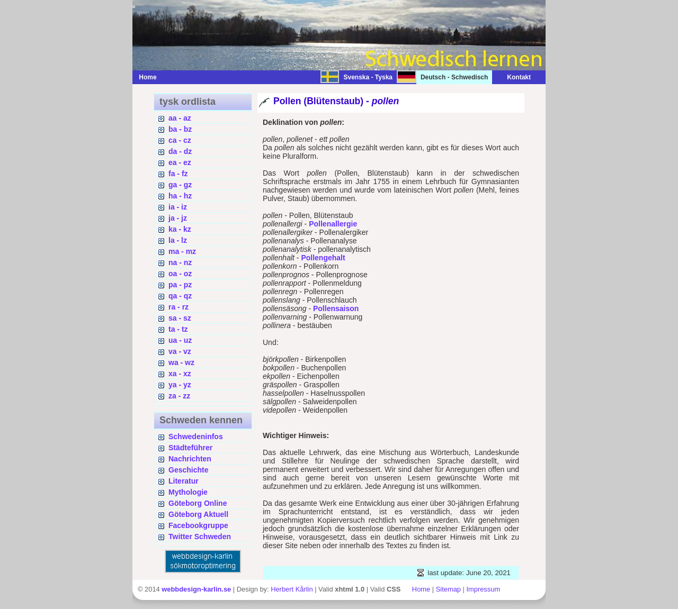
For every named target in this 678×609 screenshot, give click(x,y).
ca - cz (179, 140)
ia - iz (177, 207)
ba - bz (180, 129)
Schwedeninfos (195, 436)
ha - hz (180, 196)
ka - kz (179, 229)
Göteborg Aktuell (198, 514)
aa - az (179, 118)
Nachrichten (189, 459)
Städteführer (190, 447)
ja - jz (177, 218)
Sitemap (448, 589)
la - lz (177, 240)
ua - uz (180, 340)
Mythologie (188, 492)
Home (147, 77)
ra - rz (178, 307)
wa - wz (181, 362)
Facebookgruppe (198, 525)
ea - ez (179, 162)
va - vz (179, 351)
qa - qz (180, 296)
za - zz (179, 396)
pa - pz (180, 284)
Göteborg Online (197, 503)
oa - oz (180, 273)
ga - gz (180, 184)
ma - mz (182, 251)
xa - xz (179, 373)
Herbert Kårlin (292, 589)
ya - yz (179, 384)
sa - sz (179, 318)
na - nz (180, 262)
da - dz (180, 151)
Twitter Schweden (199, 536)
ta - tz (178, 329)
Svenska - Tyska (367, 77)
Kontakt (513, 77)
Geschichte (188, 470)
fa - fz (178, 173)
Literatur (183, 481)
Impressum (483, 589)
